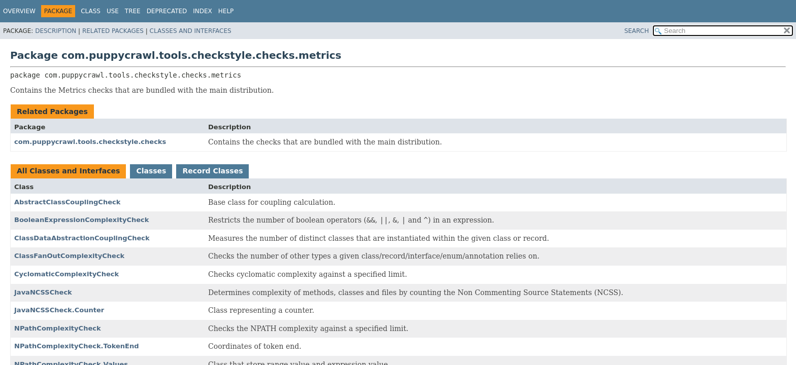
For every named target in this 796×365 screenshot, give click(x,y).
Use (113, 11)
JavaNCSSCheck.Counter (59, 310)
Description (55, 30)
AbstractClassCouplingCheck (67, 202)
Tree (133, 11)
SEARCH (636, 30)
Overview (19, 11)
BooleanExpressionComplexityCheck (81, 220)
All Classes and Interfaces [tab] (68, 171)
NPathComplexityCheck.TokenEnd (76, 346)
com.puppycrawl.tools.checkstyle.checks (90, 141)
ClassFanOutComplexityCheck (69, 256)
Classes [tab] (151, 171)
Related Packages (113, 30)
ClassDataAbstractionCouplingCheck (82, 238)
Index (202, 11)
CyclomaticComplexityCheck (66, 274)
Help (226, 11)
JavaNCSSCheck (43, 292)
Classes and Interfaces (190, 30)
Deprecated (167, 11)
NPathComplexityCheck (57, 328)
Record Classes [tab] (212, 171)
